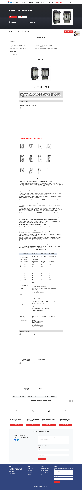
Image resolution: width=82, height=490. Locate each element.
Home (10, 5)
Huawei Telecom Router (44, 470)
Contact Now (42, 458)
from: (40, 447)
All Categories (43, 474)
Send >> (57, 481)
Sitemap (35, 486)
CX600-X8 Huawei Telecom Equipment (34, 396)
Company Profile (30, 468)
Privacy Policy (46, 486)
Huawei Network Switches (45, 472)
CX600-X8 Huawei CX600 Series (50, 396)
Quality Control (30, 472)
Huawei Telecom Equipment (20, 5)
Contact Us (29, 474)
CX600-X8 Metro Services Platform (19, 396)
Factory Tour (30, 470)
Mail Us (22, 16)
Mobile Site (40, 486)
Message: (40, 434)
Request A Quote (68, 31)
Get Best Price (13, 16)
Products (13, 5)
